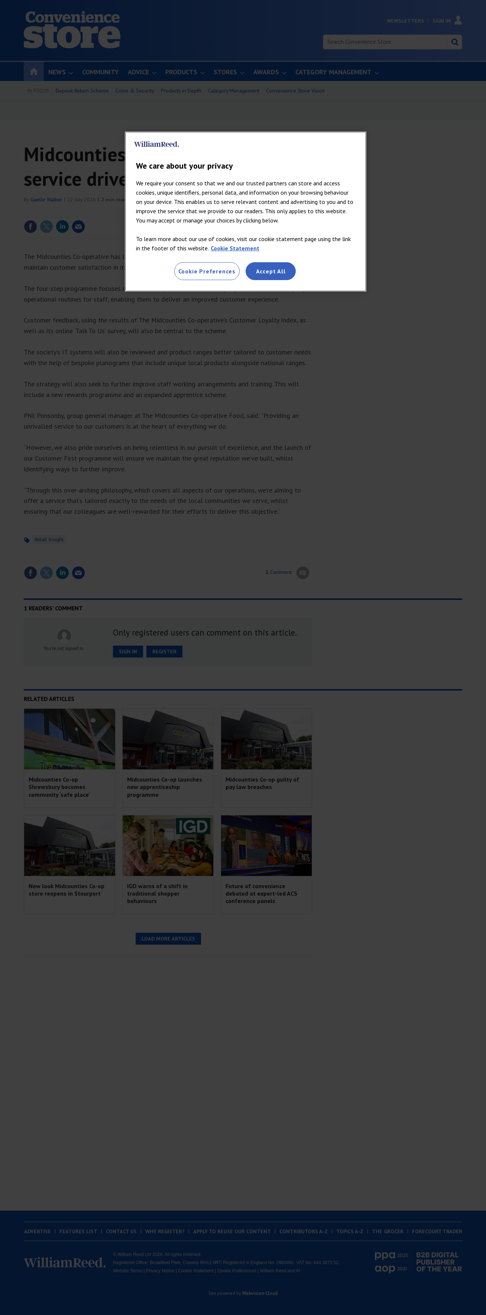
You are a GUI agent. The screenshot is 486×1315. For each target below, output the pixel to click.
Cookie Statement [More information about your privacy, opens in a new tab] (235, 248)
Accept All (271, 271)
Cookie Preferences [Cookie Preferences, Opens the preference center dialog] (207, 271)
